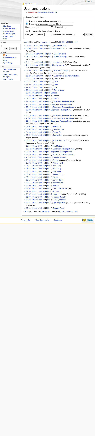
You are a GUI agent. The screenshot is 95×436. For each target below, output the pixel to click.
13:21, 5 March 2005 (34, 208)
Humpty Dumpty (59, 157)
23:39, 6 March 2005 (34, 152)
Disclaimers (58, 220)
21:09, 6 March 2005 (34, 160)
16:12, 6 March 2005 (34, 171)
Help (5, 39)
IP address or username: (38, 24)
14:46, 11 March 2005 (34, 54)
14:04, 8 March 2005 (34, 127)
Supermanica (8, 79)
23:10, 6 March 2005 (34, 154)
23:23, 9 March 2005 (34, 99)
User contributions (9, 58)
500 (76, 42)
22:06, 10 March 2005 (34, 84)
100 (67, 42)
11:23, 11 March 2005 (34, 76)
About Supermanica (42, 220)
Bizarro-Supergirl (60, 57)
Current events (8, 31)
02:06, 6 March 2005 (34, 191)
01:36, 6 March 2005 (34, 197)
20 (60, 42)
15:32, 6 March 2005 (34, 174)
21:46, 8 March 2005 (34, 121)
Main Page (7, 26)
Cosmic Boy (58, 135)
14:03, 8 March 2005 (34, 132)
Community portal (9, 29)
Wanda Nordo (58, 163)
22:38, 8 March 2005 (34, 110)
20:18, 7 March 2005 (34, 141)
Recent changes (9, 34)
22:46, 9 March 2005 (34, 101)
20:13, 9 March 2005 (34, 104)
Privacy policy (26, 220)
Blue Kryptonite (60, 46)
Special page (29, 4)
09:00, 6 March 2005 (34, 186)
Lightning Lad (58, 129)
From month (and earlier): (62, 35)
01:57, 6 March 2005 (34, 194)
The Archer (57, 191)
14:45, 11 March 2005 (34, 57)
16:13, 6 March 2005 (34, 169)
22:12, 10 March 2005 (34, 82)
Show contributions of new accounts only (45, 21)
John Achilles (58, 180)
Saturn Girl (57, 132)
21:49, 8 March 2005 (34, 115)
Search (3, 42)
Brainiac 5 (57, 127)
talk (39, 12)
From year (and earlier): (34, 35)
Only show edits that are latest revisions (44, 31)
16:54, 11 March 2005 (34, 48)
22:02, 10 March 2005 (34, 87)
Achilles (56, 186)
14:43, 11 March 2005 (34, 65)
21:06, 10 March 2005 (34, 90)
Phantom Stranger (61, 70)
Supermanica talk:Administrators (66, 76)
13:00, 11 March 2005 (34, 70)
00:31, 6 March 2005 (34, 203)
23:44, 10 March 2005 (34, 79)
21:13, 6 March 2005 (34, 157)
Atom (7, 55)
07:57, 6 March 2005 (34, 188)
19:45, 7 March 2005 (34, 146)
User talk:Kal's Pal (60, 188)
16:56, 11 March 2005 (34, 46)
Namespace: (30, 27)
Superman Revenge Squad (63, 101)
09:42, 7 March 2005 (34, 149)
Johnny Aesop (58, 174)
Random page (8, 36)
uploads (50, 12)
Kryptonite (58, 62)
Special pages (8, 63)
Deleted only (61, 27)
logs (56, 12)
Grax (56, 79)
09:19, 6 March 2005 (34, 180)
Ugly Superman (59, 203)
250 (71, 42)
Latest (26, 42)
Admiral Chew (32, 12)
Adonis (55, 160)
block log (44, 12)
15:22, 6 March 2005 (34, 177)
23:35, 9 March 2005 (34, 93)
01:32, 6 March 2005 (34, 200)
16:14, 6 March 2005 (34, 166)
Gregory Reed (58, 208)
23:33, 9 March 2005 (34, 96)
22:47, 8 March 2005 (34, 107)
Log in (89, 1)
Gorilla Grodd (59, 90)
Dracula (54, 93)
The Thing (57, 166)
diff (45, 46)
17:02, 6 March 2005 (34, 163)
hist (49, 46)
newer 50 (45, 42)
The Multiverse (58, 141)
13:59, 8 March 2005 (34, 135)
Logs (5, 60)
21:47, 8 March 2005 (34, 118)
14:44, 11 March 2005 (34, 62)
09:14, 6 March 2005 (34, 183)
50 (63, 42)
